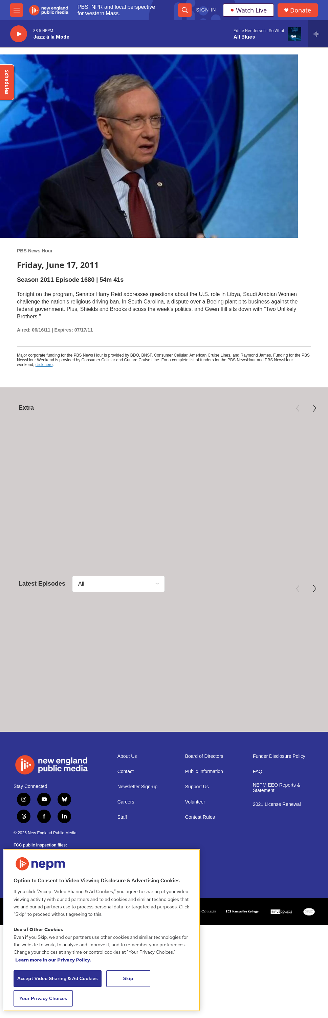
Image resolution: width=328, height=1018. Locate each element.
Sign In (206, 10)
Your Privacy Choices (43, 998)
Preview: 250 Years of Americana (148, 504)
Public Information (204, 797)
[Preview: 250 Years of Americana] (163, 450)
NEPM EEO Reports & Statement (276, 813)
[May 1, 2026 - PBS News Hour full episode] (272, 643)
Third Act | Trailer (251, 500)
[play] (18, 34)
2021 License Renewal (277, 830)
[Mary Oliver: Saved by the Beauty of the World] (55, 450)
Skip (128, 978)
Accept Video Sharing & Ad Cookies (57, 978)
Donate (300, 10)
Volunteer (195, 827)
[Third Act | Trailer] (272, 450)
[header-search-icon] (185, 10)
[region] (101, 930)
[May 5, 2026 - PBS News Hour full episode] (55, 643)
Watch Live (248, 10)
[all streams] (318, 33)
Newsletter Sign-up (137, 812)
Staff (122, 842)
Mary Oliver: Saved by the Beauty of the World (45, 504)
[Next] (314, 408)
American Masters (28, 491)
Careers (125, 827)
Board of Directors (204, 782)
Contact (125, 797)
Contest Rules (200, 842)
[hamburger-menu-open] (16, 10)
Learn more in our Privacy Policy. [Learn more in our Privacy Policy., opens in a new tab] (53, 960)
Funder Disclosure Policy (279, 782)
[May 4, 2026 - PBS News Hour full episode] (163, 643)
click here (44, 364)
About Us (127, 782)
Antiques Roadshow (140, 491)
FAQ (257, 797)
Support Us (197, 812)
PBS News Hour (35, 250)
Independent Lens (246, 491)
